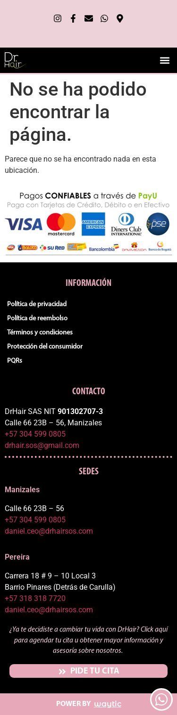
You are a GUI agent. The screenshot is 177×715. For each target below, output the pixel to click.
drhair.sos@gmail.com (42, 445)
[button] (164, 60)
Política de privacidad (37, 304)
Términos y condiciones (40, 332)
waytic (107, 703)
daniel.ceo (22, 609)
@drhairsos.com (66, 609)
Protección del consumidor (45, 346)
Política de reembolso (37, 318)
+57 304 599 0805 (35, 434)
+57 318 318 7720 (35, 598)
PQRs (14, 361)
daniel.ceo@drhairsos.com (49, 531)
